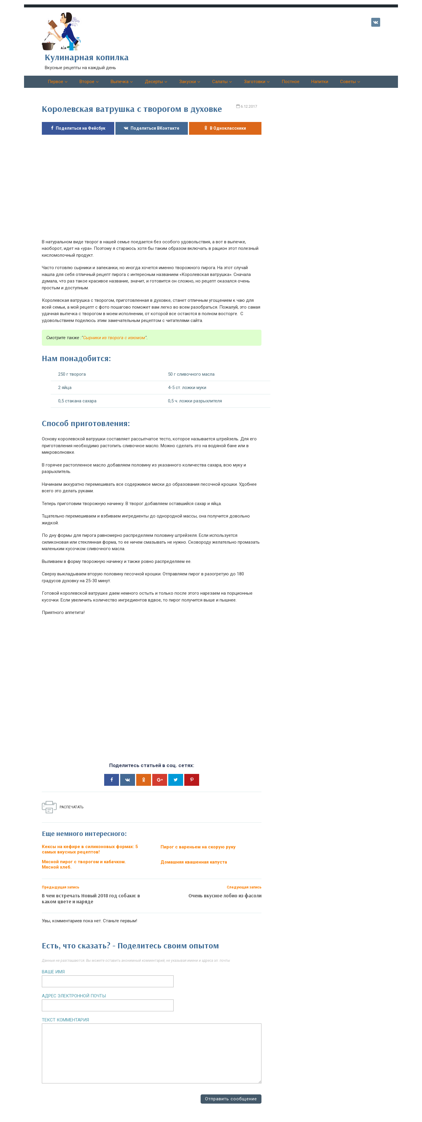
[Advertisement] (151, 191)
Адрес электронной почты (74, 996)
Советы (348, 81)
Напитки (319, 81)
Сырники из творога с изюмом (114, 337)
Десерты (154, 81)
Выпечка (119, 81)
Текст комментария (65, 1020)
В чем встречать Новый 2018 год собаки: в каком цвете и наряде (91, 898)
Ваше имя (53, 972)
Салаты (220, 81)
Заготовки (254, 81)
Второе (87, 81)
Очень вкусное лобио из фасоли (224, 895)
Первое (55, 81)
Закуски (187, 81)
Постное (290, 81)
